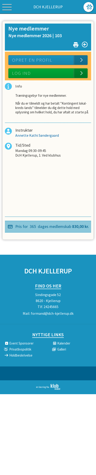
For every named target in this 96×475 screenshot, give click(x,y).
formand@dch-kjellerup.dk (52, 313)
